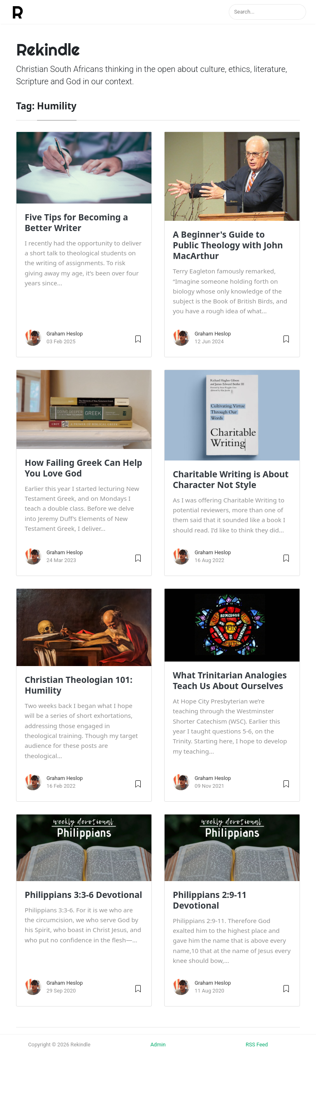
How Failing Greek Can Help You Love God (83, 468)
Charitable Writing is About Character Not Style (230, 479)
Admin (158, 1044)
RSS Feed (257, 1044)
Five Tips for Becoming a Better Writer (76, 222)
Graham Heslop (64, 334)
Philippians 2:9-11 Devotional (209, 900)
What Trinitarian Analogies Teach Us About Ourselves (230, 680)
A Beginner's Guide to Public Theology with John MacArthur (228, 245)
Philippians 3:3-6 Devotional (83, 894)
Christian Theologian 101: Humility (78, 685)
